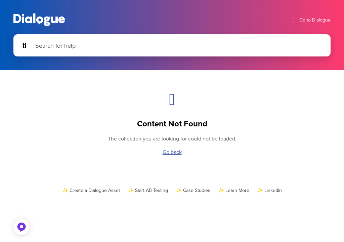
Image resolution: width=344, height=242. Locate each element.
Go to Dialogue (311, 20)
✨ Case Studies (193, 190)
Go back (172, 152)
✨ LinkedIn (269, 190)
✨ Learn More (233, 190)
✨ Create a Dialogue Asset (91, 190)
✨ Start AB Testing (148, 190)
